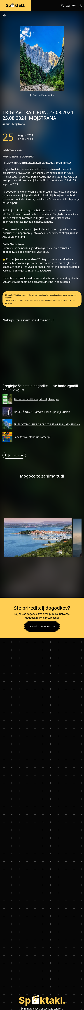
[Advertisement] (42, 354)
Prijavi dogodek (14, 455)
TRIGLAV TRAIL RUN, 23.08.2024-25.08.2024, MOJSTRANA (47, 424)
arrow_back (4, 16)
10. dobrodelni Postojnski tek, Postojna (36, 399)
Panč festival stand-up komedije (32, 437)
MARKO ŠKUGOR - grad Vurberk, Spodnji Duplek (42, 412)
